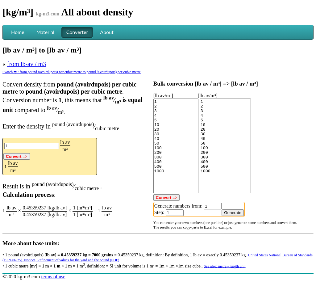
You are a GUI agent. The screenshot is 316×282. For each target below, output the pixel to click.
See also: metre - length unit (225, 266)
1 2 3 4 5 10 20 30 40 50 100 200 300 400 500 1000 (175, 146)
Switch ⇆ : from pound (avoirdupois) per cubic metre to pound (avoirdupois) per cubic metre (71, 72)
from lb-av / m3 (26, 64)
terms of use (53, 276)
